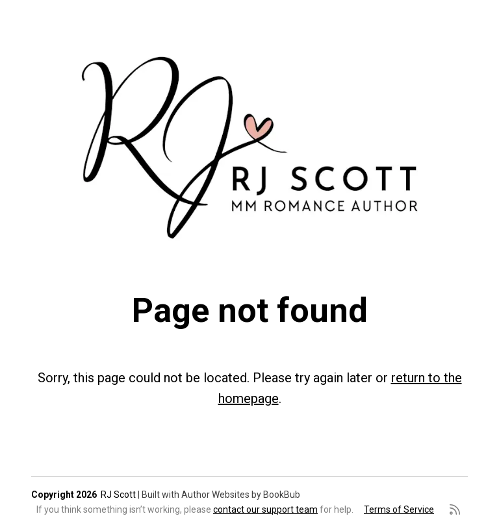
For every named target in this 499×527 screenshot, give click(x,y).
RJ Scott (118, 494)
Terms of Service (399, 509)
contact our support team (265, 509)
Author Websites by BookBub (240, 494)
